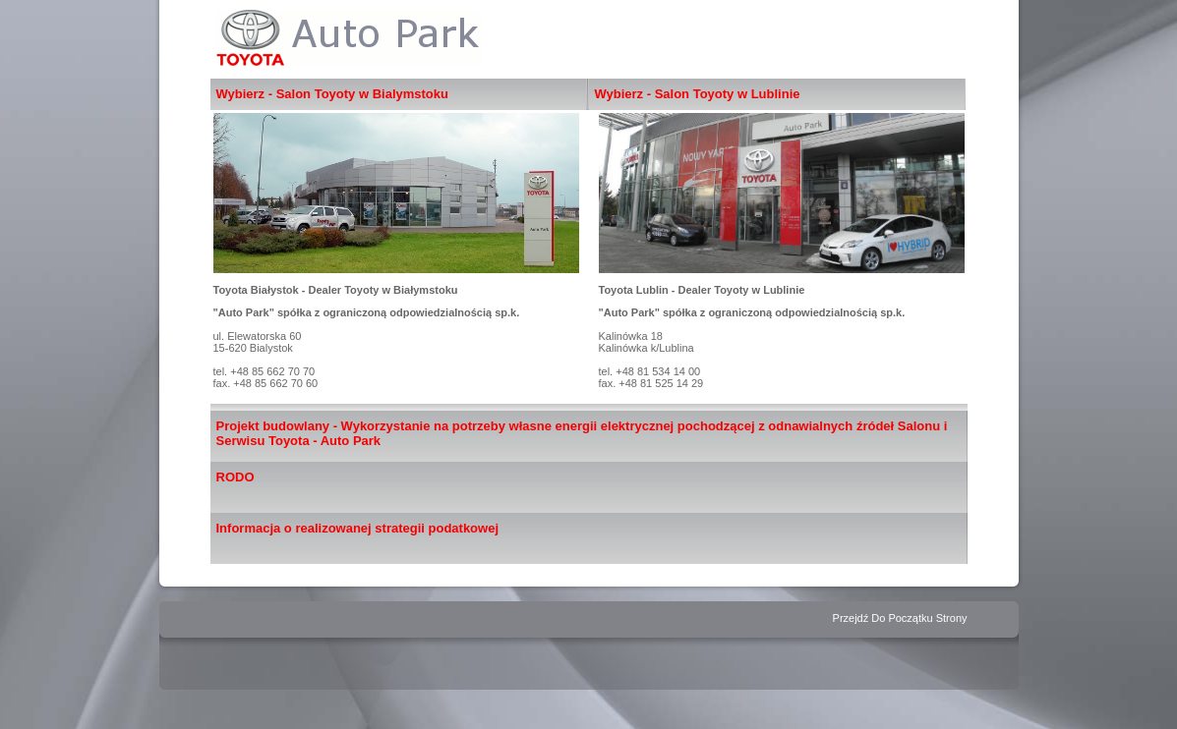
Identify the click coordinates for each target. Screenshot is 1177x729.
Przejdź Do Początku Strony (900, 618)
